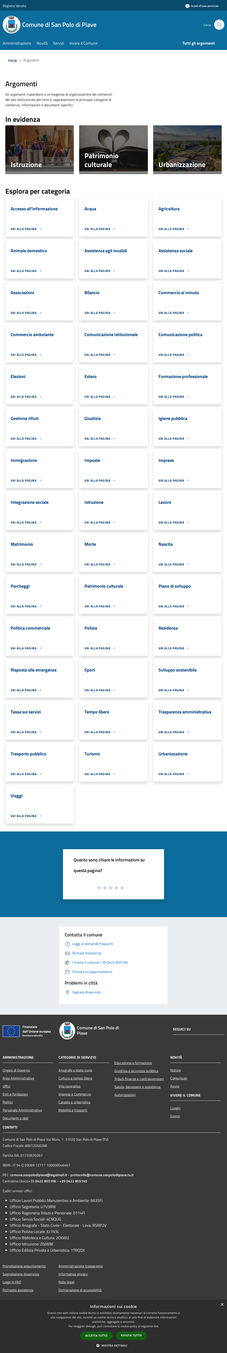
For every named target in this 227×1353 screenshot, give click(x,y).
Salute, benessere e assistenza (137, 1086)
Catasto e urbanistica (74, 1102)
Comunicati (178, 1078)
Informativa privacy (73, 1274)
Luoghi (175, 1108)
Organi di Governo (16, 1070)
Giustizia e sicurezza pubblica (136, 1070)
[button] (113, 1345)
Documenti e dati (15, 1118)
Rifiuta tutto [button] (131, 1335)
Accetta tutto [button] (96, 1335)
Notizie (175, 1070)
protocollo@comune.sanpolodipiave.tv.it (102, 1175)
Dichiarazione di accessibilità (80, 1290)
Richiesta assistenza (18, 1290)
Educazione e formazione (133, 1062)
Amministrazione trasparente (81, 1266)
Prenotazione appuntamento (24, 1266)
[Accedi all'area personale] (202, 6)
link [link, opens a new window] (156, 1326)
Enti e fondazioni (15, 1094)
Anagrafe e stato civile (75, 1070)
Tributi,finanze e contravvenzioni (139, 1078)
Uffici (6, 1086)
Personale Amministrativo (22, 1110)
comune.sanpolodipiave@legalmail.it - (40, 1175)
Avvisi (174, 1086)
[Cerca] (219, 24)
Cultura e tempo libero (75, 1078)
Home (12, 60)
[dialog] (113, 1326)
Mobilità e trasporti (73, 1110)
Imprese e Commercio (75, 1094)
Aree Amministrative (18, 1078)
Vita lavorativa (69, 1086)
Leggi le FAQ (12, 1282)
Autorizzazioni (125, 1094)
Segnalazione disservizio (21, 1274)
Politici (8, 1102)
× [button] (222, 1304)
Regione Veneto (14, 5)
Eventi (175, 1116)
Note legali (67, 1282)
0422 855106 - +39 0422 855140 (61, 1181)
